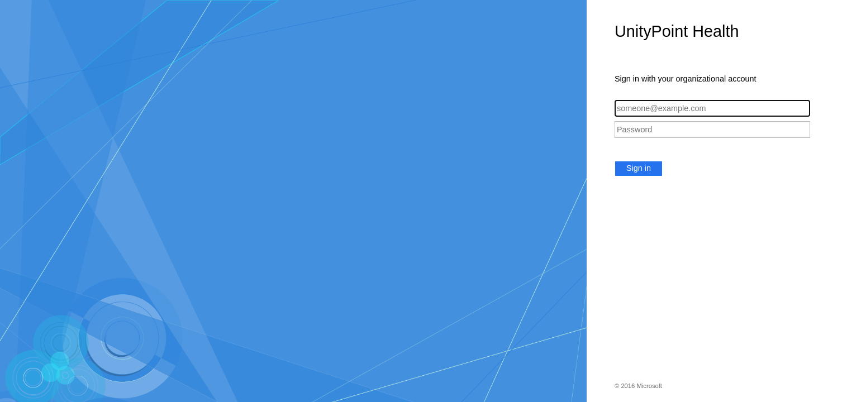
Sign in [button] (638, 168)
